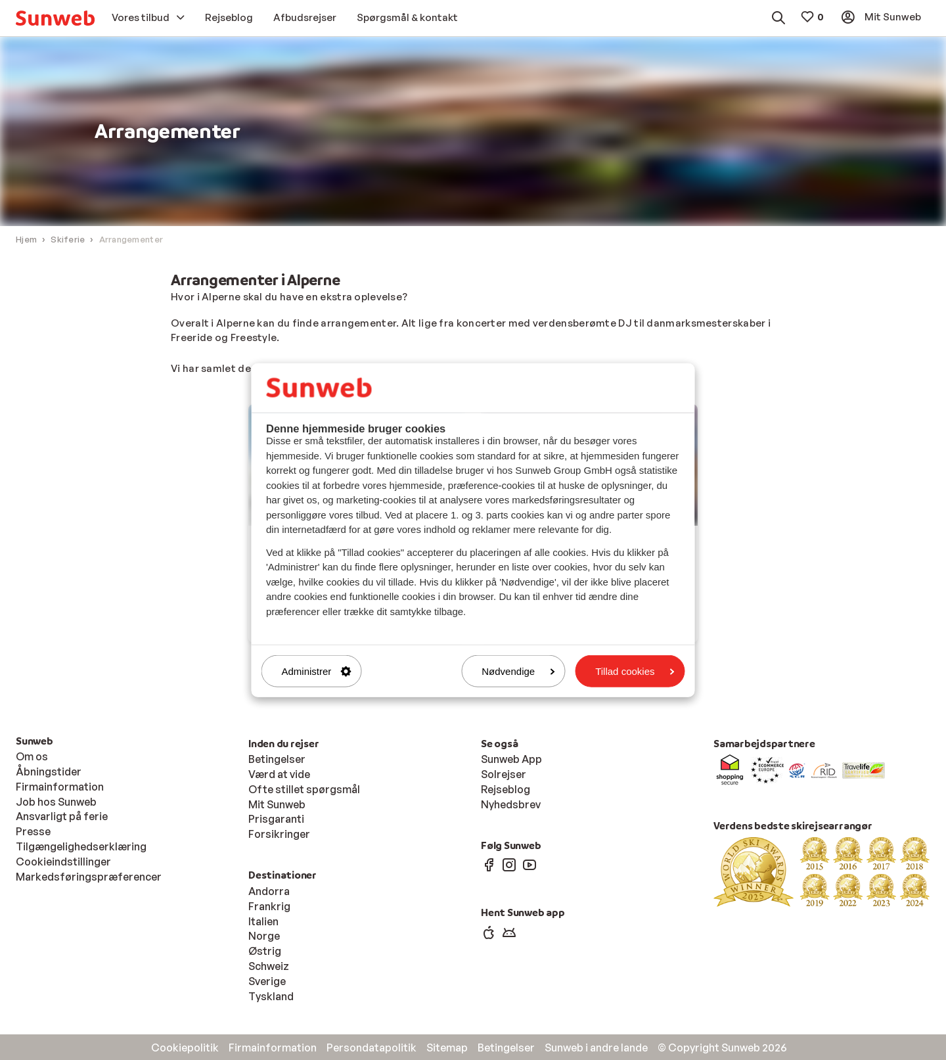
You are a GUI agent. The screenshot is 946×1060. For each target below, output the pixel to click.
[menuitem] (55, 18)
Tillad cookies (634, 671)
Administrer (316, 671)
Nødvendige (518, 671)
